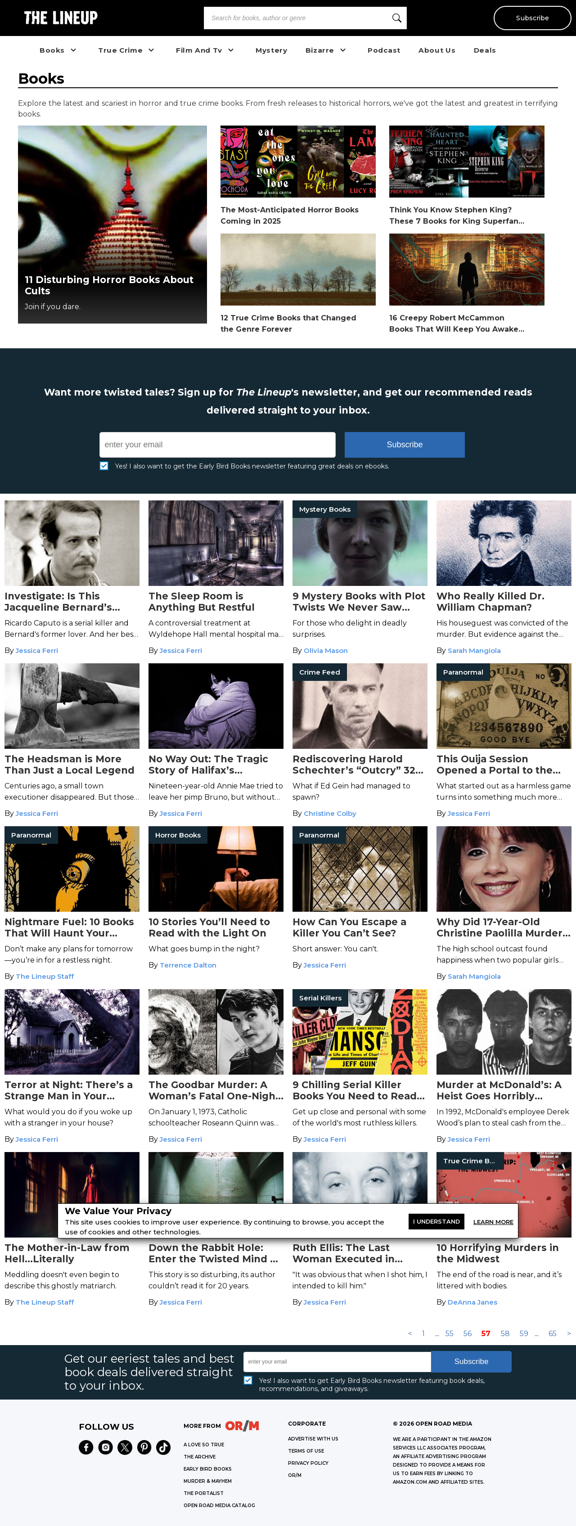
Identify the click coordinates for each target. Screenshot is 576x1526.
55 (450, 1333)
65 (553, 1333)
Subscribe (532, 18)
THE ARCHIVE (200, 1457)
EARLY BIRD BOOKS (208, 1469)
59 (524, 1333)
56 (468, 1333)
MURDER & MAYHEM (208, 1481)
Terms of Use (306, 1451)
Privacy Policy (308, 1463)
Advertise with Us (313, 1439)
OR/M (295, 1475)
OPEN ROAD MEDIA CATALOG (219, 1505)
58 (505, 1333)
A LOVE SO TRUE (204, 1445)
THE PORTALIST (204, 1493)
